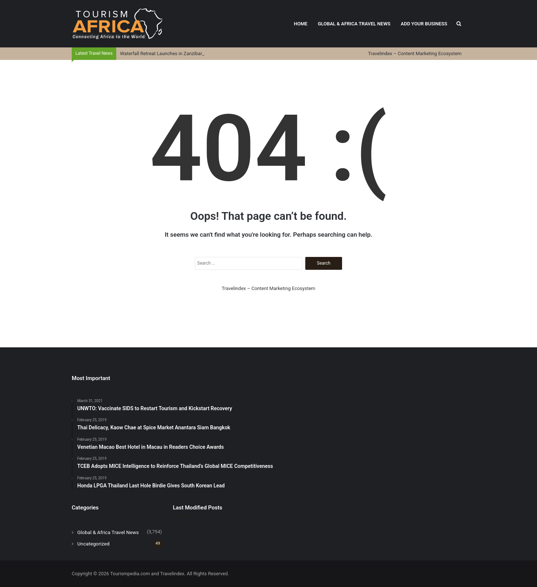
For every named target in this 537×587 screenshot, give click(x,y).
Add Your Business (424, 23)
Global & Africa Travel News (354, 23)
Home (300, 23)
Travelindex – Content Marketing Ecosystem (415, 53)
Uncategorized (93, 544)
